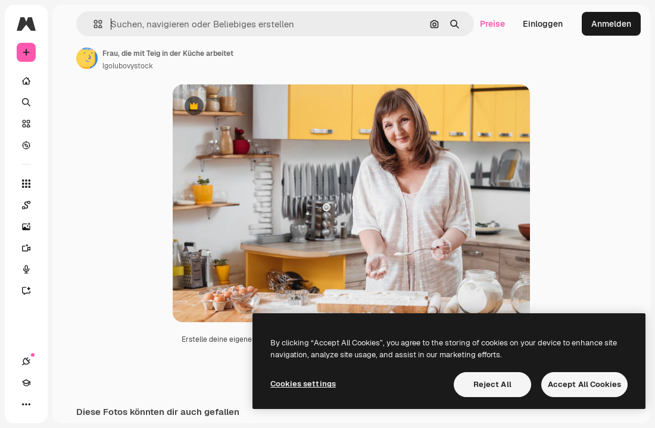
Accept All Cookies (584, 384)
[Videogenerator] (32, 247)
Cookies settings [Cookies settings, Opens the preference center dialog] (303, 384)
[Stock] (26, 123)
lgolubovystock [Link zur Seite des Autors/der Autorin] (127, 66)
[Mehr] (26, 404)
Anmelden (611, 23)
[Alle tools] (26, 183)
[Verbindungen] (26, 361)
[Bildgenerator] (32, 226)
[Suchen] (26, 102)
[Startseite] (26, 80)
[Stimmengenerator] (32, 269)
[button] (93, 24)
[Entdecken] (26, 145)
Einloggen (543, 23)
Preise (492, 23)
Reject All (492, 384)
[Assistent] (32, 290)
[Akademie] (26, 382)
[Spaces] (32, 205)
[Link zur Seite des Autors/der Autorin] (87, 58)
